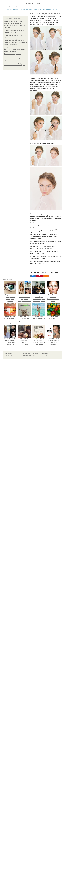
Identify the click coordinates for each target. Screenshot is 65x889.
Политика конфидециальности (29, 748)
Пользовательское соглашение (34, 746)
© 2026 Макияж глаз (8, 746)
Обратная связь (45, 746)
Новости (16, 9)
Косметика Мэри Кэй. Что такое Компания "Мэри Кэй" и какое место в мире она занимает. (15, 42)
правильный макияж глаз (50, 660)
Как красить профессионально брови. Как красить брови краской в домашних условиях (15, 49)
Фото (55, 9)
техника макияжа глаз (39, 660)
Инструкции (47, 9)
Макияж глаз (32, 3)
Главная (9, 9)
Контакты (25, 746)
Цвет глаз (37, 9)
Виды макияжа (26, 9)
